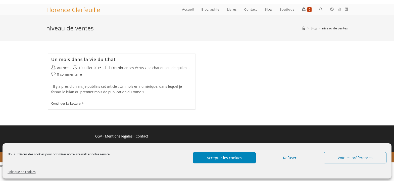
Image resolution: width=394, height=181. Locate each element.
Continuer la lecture (67, 104)
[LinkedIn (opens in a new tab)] (346, 9)
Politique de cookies (22, 172)
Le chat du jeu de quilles (167, 67)
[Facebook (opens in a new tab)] (332, 9)
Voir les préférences (355, 157)
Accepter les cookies (224, 157)
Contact (141, 136)
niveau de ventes (335, 28)
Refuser (290, 157)
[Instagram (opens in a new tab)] (339, 9)
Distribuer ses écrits (127, 67)
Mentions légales (119, 136)
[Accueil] (304, 28)
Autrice (63, 67)
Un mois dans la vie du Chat (83, 59)
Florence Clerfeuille (73, 10)
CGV (98, 136)
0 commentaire (69, 74)
